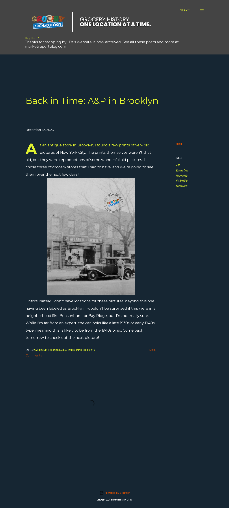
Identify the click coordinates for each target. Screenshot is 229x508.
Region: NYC (181, 186)
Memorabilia (181, 175)
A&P (178, 165)
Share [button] (179, 144)
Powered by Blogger (114, 492)
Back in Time (182, 170)
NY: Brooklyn (181, 180)
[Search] (186, 10)
